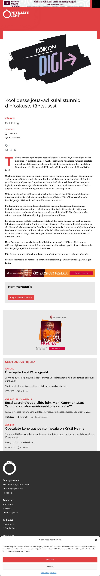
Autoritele (8, 504)
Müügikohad (9, 528)
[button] (96, 539)
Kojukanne (8, 524)
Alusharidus (24, 399)
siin (86, 254)
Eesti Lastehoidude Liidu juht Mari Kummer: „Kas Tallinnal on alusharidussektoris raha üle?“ (44, 404)
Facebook (8, 493)
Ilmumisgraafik (11, 512)
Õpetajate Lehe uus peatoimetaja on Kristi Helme (44, 428)
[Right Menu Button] (96, 4)
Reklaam (7, 508)
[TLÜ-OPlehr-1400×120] (50, 273)
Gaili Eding (12, 123)
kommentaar (39, 417)
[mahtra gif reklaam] (46, 3)
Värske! (10, 118)
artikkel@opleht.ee (13, 488)
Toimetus (8, 500)
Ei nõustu (50, 567)
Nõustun (50, 559)
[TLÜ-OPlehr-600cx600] (50, 332)
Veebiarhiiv (8, 535)
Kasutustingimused (48, 573)
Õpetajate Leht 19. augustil (26, 372)
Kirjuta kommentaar (21, 297)
